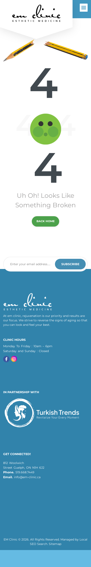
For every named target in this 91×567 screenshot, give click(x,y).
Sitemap (55, 544)
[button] (84, 7)
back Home (45, 221)
